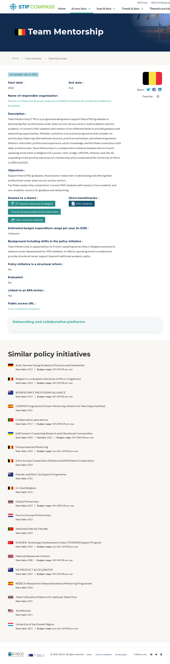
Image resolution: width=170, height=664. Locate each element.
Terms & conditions (102, 657)
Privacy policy (122, 657)
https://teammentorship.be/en (26, 311)
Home (16, 58)
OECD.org (142, 3)
